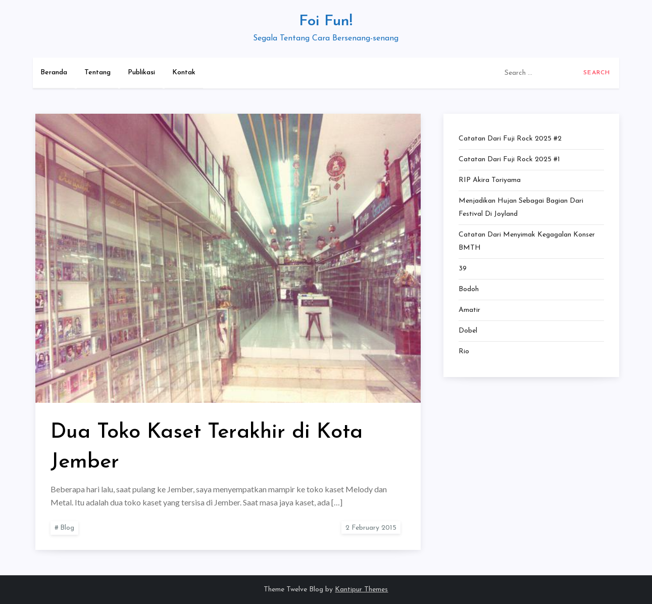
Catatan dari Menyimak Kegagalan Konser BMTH (527, 241)
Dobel (468, 331)
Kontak (183, 72)
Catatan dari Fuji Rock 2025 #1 (509, 159)
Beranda (53, 72)
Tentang (97, 72)
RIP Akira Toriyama (490, 180)
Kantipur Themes (361, 589)
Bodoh (469, 289)
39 (463, 268)
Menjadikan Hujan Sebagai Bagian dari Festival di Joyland (521, 207)
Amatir (469, 310)
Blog (67, 528)
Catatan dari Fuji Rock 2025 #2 (510, 139)
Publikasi (141, 72)
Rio (464, 351)
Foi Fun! (326, 21)
